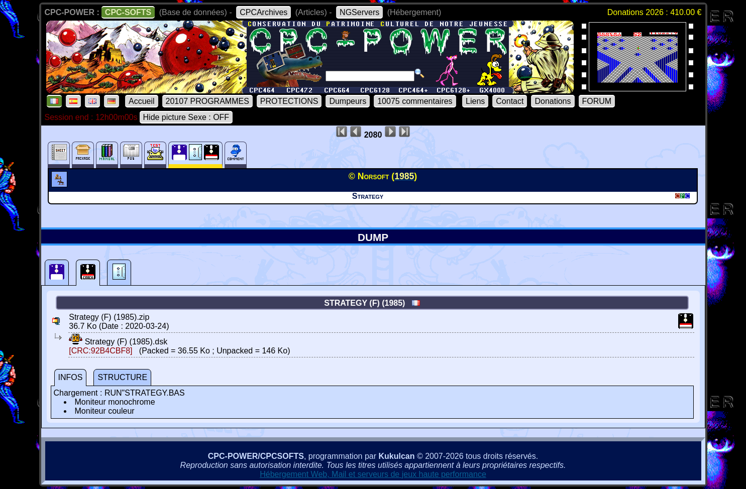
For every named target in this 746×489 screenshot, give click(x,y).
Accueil (142, 101)
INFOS (70, 377)
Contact (509, 101)
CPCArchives (263, 12)
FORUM (597, 101)
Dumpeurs (347, 101)
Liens (475, 101)
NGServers (359, 12)
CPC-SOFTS (128, 12)
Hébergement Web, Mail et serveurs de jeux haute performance (373, 474)
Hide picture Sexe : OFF (186, 117)
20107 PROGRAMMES (207, 101)
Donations (553, 101)
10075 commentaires (414, 101)
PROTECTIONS (289, 101)
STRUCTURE (122, 377)
